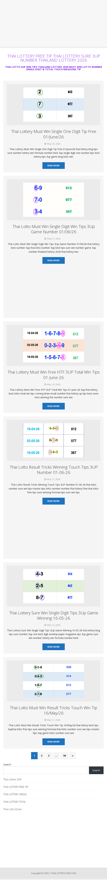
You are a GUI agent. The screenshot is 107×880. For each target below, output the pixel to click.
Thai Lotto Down (12, 809)
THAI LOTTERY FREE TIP (15, 787)
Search (7, 764)
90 (64, 755)
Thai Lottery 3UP (12, 779)
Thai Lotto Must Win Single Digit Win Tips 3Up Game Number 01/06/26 (53, 229)
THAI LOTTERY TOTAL (14, 801)
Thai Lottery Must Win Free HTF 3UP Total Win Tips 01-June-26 (53, 374)
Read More (53, 165)
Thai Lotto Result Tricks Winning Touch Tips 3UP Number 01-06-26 (54, 469)
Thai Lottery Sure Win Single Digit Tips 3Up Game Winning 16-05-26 (53, 615)
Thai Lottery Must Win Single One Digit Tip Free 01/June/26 (53, 133)
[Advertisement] (53, 24)
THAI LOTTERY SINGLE (15, 794)
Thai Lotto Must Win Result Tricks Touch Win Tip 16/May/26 (53, 710)
